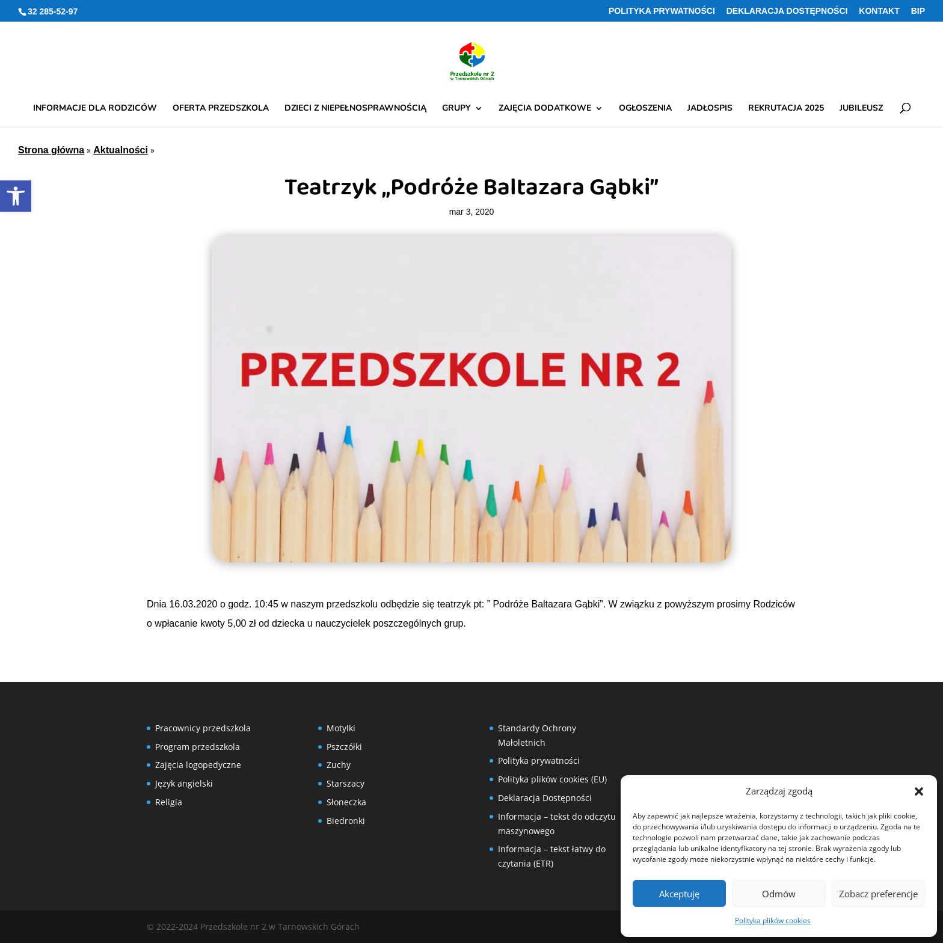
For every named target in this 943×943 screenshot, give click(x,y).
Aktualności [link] (120, 150)
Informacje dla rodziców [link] (95, 109)
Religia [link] (168, 802)
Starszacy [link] (345, 783)
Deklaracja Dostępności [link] (787, 11)
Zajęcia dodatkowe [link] (545, 109)
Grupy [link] (456, 109)
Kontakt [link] (879, 11)
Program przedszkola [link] (197, 746)
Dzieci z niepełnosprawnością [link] (355, 109)
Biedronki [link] (346, 820)
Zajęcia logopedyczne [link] (198, 764)
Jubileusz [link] (861, 109)
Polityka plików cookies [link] (773, 920)
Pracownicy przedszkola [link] (203, 728)
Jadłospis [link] (710, 109)
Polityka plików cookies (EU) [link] (552, 779)
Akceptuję (679, 894)
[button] (919, 791)
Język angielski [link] (184, 783)
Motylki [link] (341, 728)
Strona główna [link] (51, 150)
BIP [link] (918, 11)
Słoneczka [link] (346, 802)
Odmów (779, 894)
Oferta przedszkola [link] (221, 109)
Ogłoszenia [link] (645, 109)
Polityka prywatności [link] (662, 11)
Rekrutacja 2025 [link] (786, 109)
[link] (15, 196)
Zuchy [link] (339, 764)
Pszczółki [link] (344, 746)
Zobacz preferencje (878, 894)
